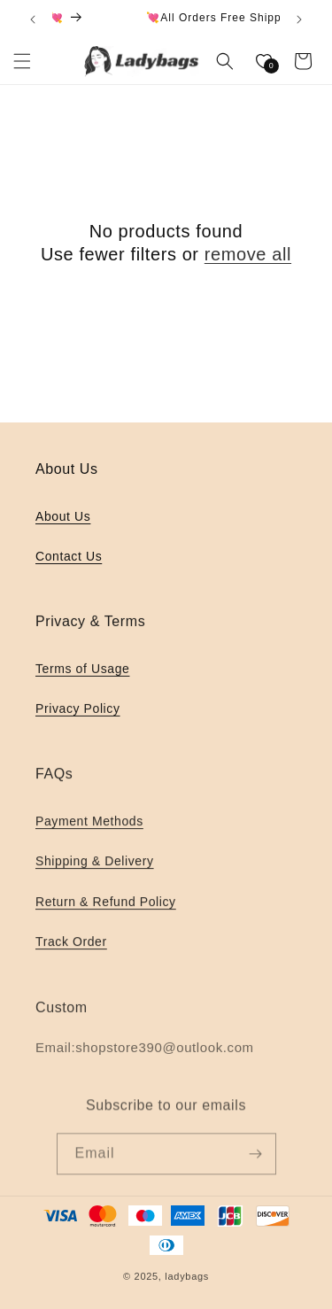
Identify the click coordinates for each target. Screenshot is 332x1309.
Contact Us (68, 556)
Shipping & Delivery (94, 864)
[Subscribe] (255, 1159)
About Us (62, 516)
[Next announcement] (299, 19)
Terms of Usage (82, 670)
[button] (22, 61)
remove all (248, 254)
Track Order (71, 944)
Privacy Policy (77, 711)
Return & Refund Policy (105, 904)
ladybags (187, 1276)
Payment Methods (89, 824)
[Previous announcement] (32, 19)
